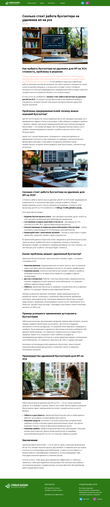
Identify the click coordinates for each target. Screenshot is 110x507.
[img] (82, 3)
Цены (42, 3)
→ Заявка (62, 3)
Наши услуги (32, 3)
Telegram (99, 499)
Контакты (51, 3)
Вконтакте (86, 499)
